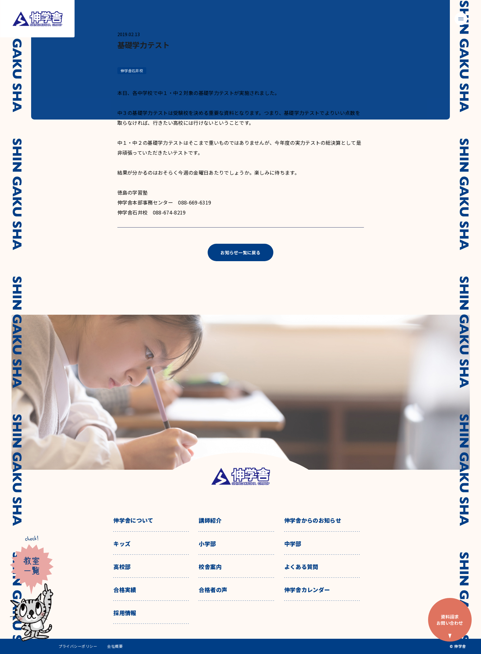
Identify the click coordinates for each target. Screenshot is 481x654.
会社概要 (115, 646)
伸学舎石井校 (131, 70)
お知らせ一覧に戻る (240, 252)
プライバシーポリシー (78, 646)
